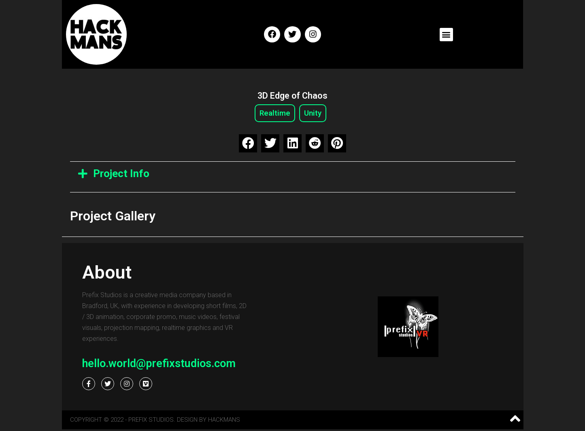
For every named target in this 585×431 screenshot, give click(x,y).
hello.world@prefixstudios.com (159, 365)
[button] (446, 34)
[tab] (292, 175)
